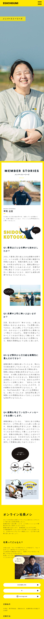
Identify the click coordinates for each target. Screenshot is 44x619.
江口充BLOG (28, 585)
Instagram (28, 596)
